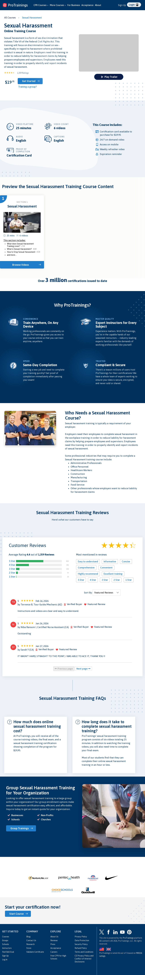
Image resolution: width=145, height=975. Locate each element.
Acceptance (87, 5)
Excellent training (113, 573)
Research (30, 944)
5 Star (12, 561)
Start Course (16, 913)
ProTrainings (128, 938)
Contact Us (31, 940)
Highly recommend (88, 573)
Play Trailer (109, 76)
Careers (53, 952)
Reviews (54, 940)
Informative (110, 561)
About (98, 5)
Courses (5, 936)
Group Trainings (19, 828)
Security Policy (81, 944)
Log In (4, 959)
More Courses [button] (58, 5)
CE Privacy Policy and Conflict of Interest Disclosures (84, 959)
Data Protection (82, 940)
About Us (54, 936)
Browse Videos (20, 264)
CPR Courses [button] (41, 5)
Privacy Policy (81, 936)
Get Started (28, 81)
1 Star (12, 576)
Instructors (7, 948)
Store (28, 948)
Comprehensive (86, 567)
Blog (28, 936)
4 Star (12, 564)
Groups (5, 940)
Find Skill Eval (8, 952)
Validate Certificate (35, 952)
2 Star (12, 572)
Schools (5, 944)
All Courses (10, 17)
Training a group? (27, 86)
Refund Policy (81, 948)
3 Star (12, 568)
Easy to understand (88, 561)
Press (52, 944)
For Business (73, 5)
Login (134, 4)
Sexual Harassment (32, 17)
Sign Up (122, 5)
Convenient (106, 567)
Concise (126, 561)
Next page (83, 668)
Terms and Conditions (84, 952)
